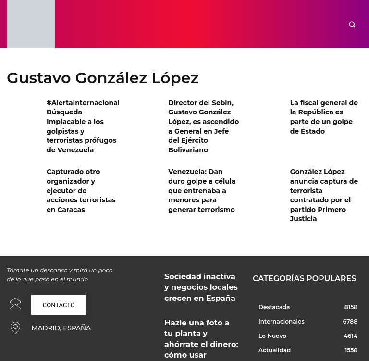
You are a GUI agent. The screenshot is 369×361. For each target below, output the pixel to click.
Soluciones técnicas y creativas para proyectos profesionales (194, 324)
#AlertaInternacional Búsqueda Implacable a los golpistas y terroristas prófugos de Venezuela (82, 118)
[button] (352, 24)
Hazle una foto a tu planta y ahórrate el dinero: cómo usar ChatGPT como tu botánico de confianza (201, 287)
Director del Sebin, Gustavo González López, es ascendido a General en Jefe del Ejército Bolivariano (201, 118)
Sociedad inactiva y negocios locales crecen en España (200, 245)
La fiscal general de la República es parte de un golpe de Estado (323, 110)
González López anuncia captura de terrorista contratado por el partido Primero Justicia (323, 171)
